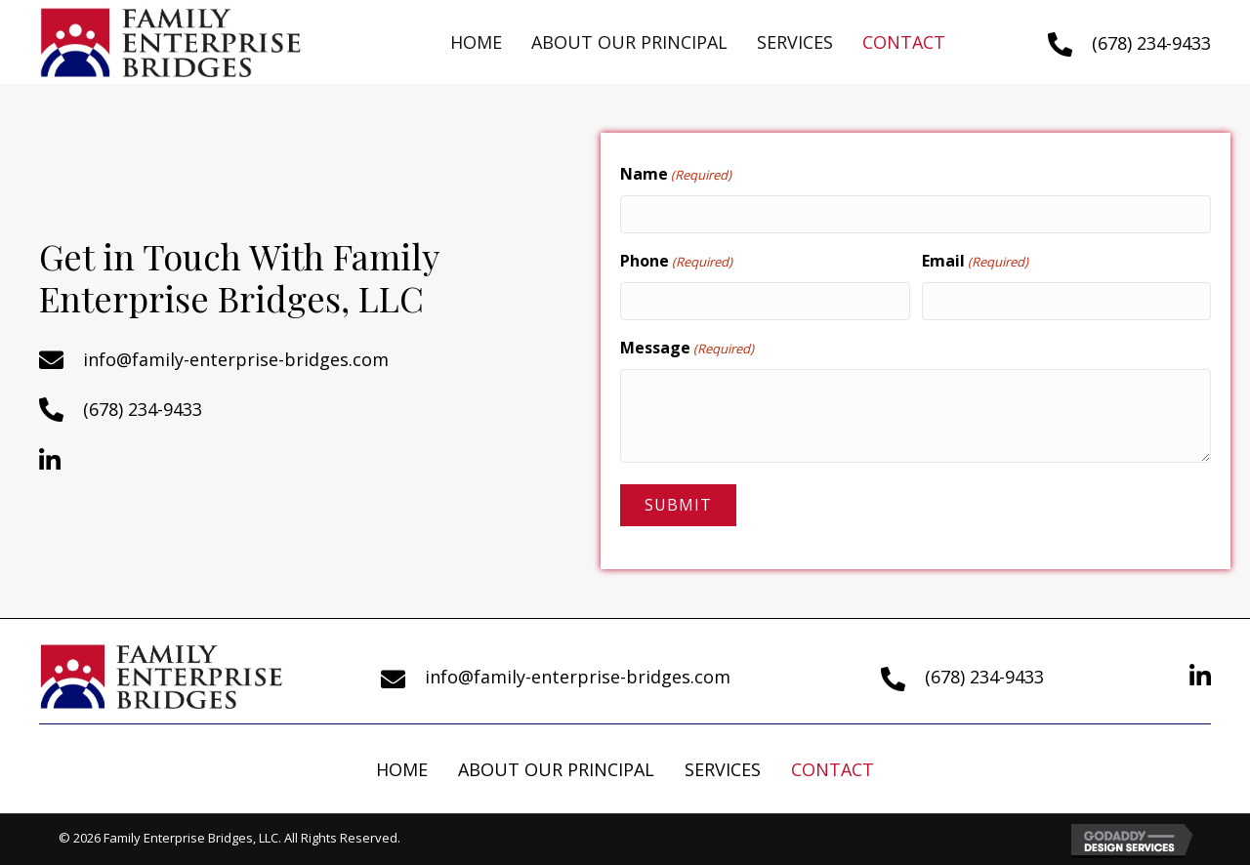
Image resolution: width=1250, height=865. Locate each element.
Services (723, 769)
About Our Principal (556, 769)
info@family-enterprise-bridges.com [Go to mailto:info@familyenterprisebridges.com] (577, 676)
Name (675, 174)
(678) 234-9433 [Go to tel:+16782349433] (1151, 43)
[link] (476, 42)
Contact (832, 769)
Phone (676, 261)
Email (975, 261)
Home (402, 769)
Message (687, 348)
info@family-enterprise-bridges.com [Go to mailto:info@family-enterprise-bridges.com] (236, 359)
